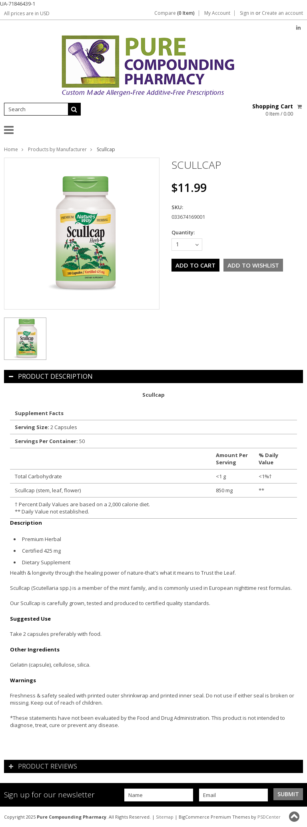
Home (11, 149)
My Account (217, 13)
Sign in (247, 13)
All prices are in (27, 13)
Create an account (282, 13)
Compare (174, 13)
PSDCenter (269, 817)
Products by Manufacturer (57, 149)
